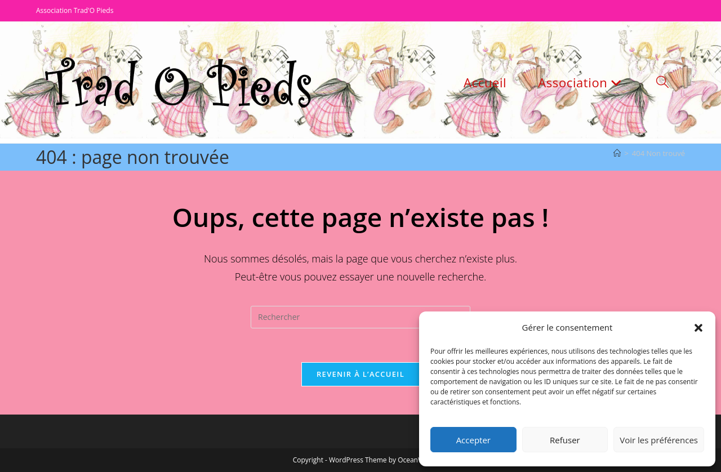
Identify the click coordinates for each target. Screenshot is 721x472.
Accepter (473, 440)
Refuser (565, 440)
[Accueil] (617, 153)
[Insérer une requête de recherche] (360, 317)
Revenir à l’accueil (360, 374)
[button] (698, 327)
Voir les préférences (659, 440)
